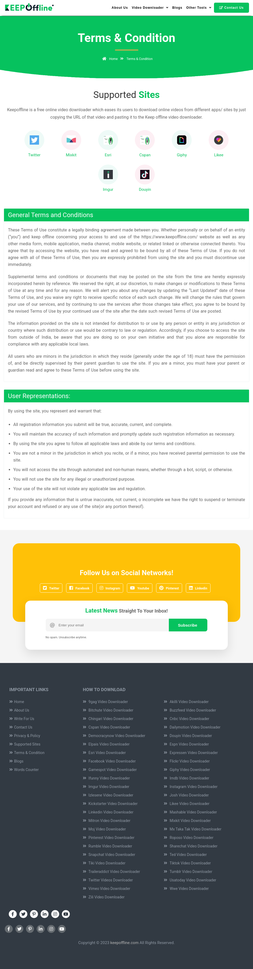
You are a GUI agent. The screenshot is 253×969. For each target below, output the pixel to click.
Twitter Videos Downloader (108, 880)
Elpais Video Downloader (106, 744)
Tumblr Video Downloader (188, 871)
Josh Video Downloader (186, 795)
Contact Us (231, 8)
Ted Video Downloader (185, 854)
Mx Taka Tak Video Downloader (192, 829)
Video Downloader (150, 8)
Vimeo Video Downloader (106, 888)
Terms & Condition (27, 753)
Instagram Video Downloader (190, 787)
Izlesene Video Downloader (108, 795)
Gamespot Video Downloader (110, 770)
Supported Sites (24, 744)
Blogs (177, 8)
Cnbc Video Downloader (186, 719)
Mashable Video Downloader (190, 812)
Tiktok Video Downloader (187, 863)
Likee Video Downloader (186, 804)
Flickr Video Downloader (186, 761)
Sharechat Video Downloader (190, 846)
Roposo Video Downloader (188, 838)
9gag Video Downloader (105, 702)
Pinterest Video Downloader (108, 838)
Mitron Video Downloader (106, 821)
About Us (120, 8)
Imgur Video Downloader (106, 787)
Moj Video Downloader (104, 829)
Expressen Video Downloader (191, 753)
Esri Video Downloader (104, 753)
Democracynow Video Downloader (114, 736)
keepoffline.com (124, 942)
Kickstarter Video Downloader (110, 804)
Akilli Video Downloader (186, 702)
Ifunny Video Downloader (106, 778)
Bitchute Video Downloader (108, 710)
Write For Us (21, 719)
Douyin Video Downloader (188, 736)
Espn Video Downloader (186, 744)
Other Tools (198, 8)
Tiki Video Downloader (104, 863)
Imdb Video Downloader (186, 778)
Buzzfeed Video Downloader (190, 710)
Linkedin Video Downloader (108, 812)
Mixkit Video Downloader (187, 821)
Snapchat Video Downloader (109, 854)
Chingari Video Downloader (108, 719)
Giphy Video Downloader (187, 770)
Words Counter (24, 770)
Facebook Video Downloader (109, 761)
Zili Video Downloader (104, 897)
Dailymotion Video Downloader (192, 727)
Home (109, 59)
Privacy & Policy (24, 736)
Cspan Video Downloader (106, 727)
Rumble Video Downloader (107, 846)
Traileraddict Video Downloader (111, 871)
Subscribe (187, 625)
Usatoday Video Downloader (190, 880)
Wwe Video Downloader (186, 888)
